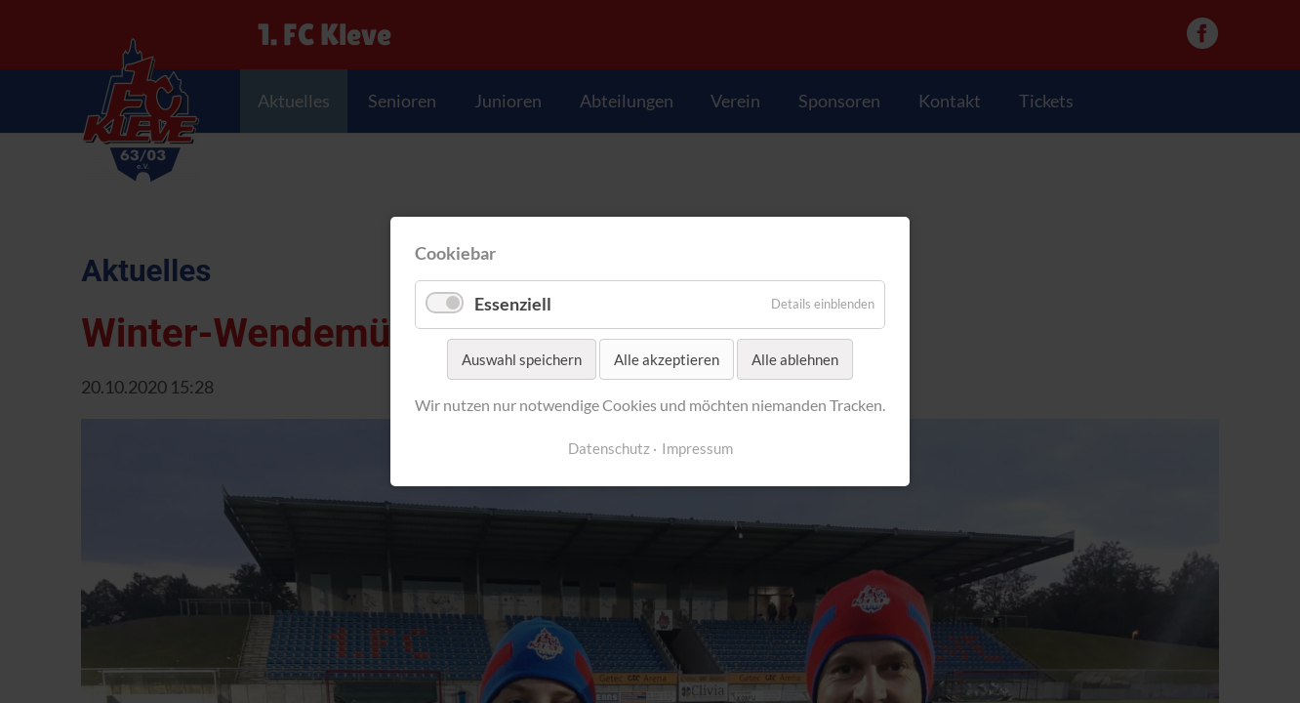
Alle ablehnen (795, 359)
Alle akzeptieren (666, 359)
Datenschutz (609, 448)
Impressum (697, 448)
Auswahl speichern (522, 359)
